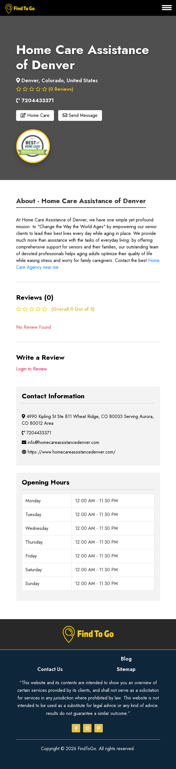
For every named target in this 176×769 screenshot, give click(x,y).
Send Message (80, 115)
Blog (126, 659)
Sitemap (126, 669)
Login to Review (31, 369)
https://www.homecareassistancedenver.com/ (69, 452)
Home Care (35, 115)
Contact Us (50, 669)
